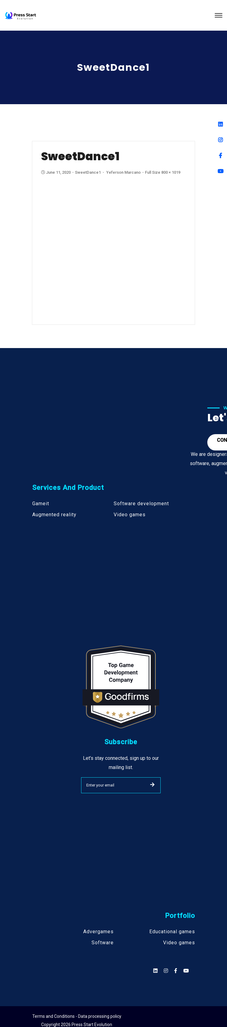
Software (103, 942)
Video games (130, 514)
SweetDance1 (88, 172)
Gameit (40, 503)
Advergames (98, 931)
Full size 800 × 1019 (163, 172)
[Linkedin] (220, 124)
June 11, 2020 (57, 172)
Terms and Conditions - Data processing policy (76, 1016)
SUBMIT (152, 784)
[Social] (186, 971)
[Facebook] (220, 155)
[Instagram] (220, 140)
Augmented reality (54, 514)
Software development (141, 503)
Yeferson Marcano (124, 172)
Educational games (172, 931)
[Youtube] (220, 171)
